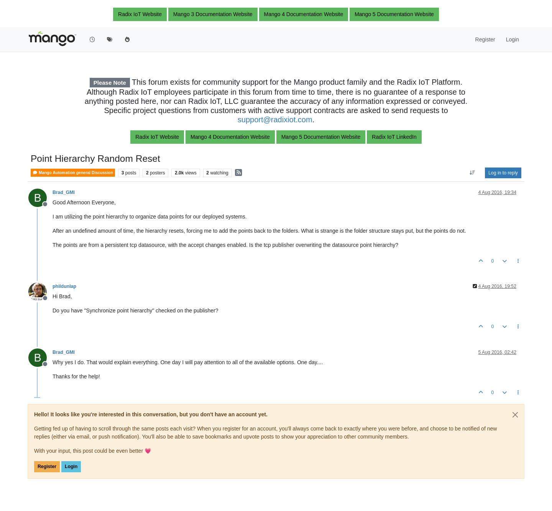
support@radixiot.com (275, 119)
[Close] (515, 414)
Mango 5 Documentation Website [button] (394, 14)
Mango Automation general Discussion (73, 172)
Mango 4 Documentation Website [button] (303, 14)
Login (71, 466)
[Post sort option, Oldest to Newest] (472, 173)
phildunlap (64, 286)
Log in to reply (503, 173)
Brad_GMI (64, 192)
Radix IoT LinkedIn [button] (394, 137)
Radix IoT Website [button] (140, 14)
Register (47, 466)
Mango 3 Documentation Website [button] (213, 14)
